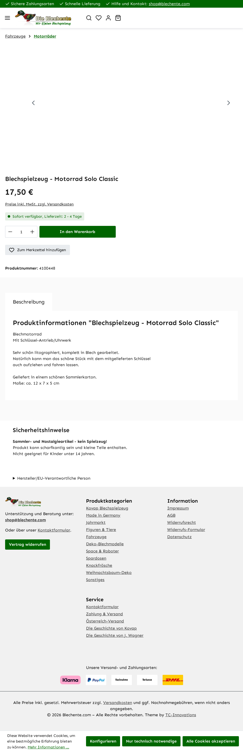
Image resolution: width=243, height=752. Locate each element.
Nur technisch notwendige (151, 741)
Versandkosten (117, 702)
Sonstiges (95, 579)
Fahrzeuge (96, 536)
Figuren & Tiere (101, 529)
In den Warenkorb (77, 231)
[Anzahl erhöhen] (32, 232)
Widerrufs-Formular (186, 529)
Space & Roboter (102, 551)
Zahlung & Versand (104, 613)
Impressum (178, 508)
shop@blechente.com (169, 3)
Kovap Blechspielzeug (107, 508)
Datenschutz (179, 536)
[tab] (28, 302)
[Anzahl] (21, 232)
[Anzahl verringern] (10, 232)
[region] (121, 105)
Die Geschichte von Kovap (111, 628)
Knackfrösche (99, 565)
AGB (171, 515)
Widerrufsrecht (181, 522)
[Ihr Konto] (108, 18)
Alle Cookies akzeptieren (210, 741)
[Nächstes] (229, 103)
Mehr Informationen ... (48, 747)
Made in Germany (103, 515)
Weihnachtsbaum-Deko (109, 572)
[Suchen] (89, 18)
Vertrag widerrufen (27, 544)
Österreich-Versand (105, 621)
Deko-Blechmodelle (105, 543)
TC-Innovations (180, 714)
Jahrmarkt (95, 522)
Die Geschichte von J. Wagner (114, 635)
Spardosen (96, 558)
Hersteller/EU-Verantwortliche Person (53, 478)
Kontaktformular (54, 530)
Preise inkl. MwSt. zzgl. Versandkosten (39, 204)
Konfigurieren (103, 741)
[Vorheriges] (33, 103)
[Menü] (7, 18)
